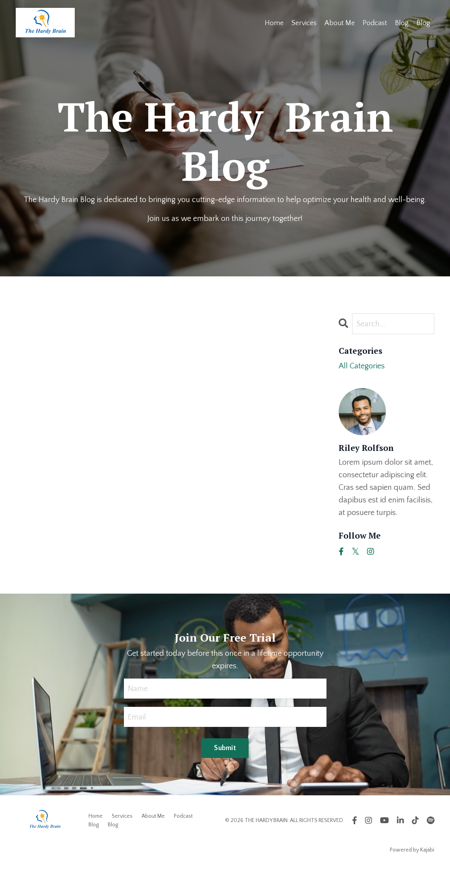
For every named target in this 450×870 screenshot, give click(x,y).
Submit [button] (225, 748)
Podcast (375, 23)
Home (274, 23)
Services (304, 23)
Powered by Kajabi (412, 850)
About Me (340, 23)
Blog (402, 23)
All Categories (362, 366)
